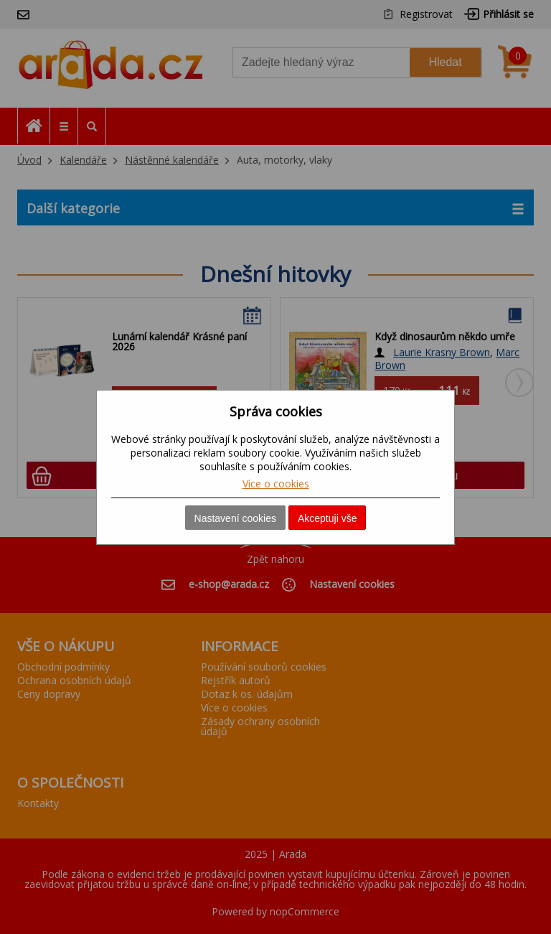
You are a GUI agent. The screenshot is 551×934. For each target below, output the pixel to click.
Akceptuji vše (327, 518)
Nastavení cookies (235, 518)
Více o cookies (275, 483)
